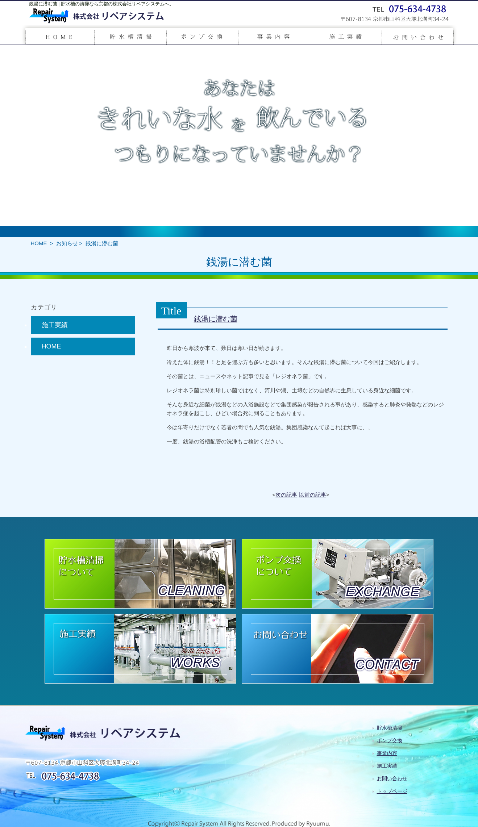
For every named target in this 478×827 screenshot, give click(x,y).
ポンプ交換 (389, 740)
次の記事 (286, 495)
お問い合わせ (392, 778)
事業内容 (387, 753)
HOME (39, 243)
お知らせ (67, 243)
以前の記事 (312, 495)
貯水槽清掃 (389, 728)
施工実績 (55, 325)
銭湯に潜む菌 (215, 319)
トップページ (392, 791)
